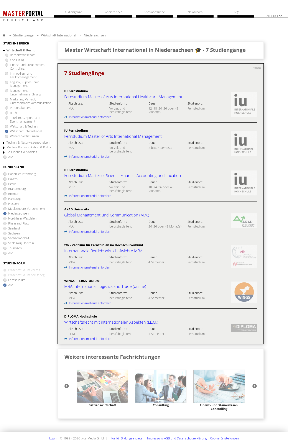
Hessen (13, 204)
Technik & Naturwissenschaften (28, 142)
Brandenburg (17, 189)
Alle (10, 157)
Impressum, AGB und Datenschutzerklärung (177, 438)
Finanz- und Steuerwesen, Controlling (27, 66)
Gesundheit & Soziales (22, 152)
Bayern (13, 179)
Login (52, 438)
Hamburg (14, 199)
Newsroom (195, 12)
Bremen (13, 194)
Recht (14, 113)
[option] (102, 388)
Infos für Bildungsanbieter (126, 438)
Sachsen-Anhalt (18, 238)
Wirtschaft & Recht (21, 50)
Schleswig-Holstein (21, 243)
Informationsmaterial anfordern (87, 117)
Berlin (12, 184)
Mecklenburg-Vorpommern (26, 209)
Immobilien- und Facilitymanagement (23, 75)
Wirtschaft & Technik (24, 126)
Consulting (17, 60)
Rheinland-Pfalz (18, 223)
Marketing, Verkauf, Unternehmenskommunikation (30, 101)
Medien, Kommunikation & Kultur (29, 147)
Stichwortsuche (154, 12)
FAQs (236, 12)
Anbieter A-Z (113, 12)
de (280, 16)
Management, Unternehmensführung (25, 92)
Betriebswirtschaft (22, 55)
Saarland (14, 228)
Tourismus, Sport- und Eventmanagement (25, 119)
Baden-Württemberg (22, 174)
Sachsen (14, 233)
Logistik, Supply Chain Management (24, 84)
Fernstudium (16, 280)
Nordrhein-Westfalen (22, 218)
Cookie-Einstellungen (224, 438)
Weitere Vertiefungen (24, 136)
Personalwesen (20, 108)
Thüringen (15, 248)
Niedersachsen (95, 35)
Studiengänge (23, 35)
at (274, 16)
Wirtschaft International (58, 35)
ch (268, 16)
